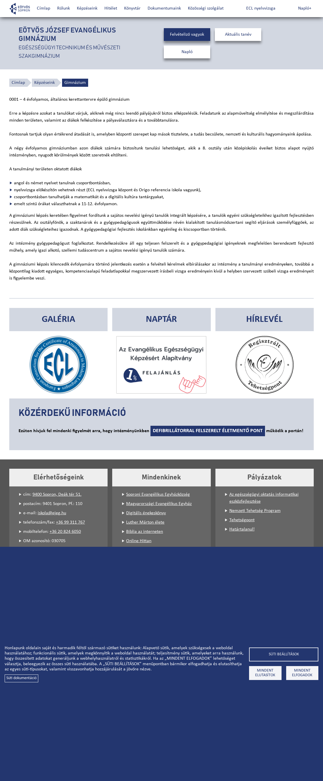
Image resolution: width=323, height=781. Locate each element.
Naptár (161, 319)
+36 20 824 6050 (65, 531)
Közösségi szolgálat (206, 8)
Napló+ (304, 8)
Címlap (43, 8)
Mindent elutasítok (265, 673)
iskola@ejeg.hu (52, 513)
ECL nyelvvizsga (260, 8)
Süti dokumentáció (21, 678)
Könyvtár (132, 8)
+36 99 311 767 (70, 522)
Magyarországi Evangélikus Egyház (159, 504)
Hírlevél (264, 319)
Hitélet (110, 8)
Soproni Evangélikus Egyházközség (158, 494)
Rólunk (63, 8)
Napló (187, 52)
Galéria (58, 319)
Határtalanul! (242, 529)
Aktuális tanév (238, 34)
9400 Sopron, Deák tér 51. (56, 494)
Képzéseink (87, 8)
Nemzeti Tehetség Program (255, 510)
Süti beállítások (284, 654)
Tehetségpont (242, 520)
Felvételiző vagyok (187, 34)
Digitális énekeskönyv (146, 513)
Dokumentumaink (164, 8)
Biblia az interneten (144, 531)
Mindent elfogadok (302, 673)
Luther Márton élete (145, 522)
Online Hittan (138, 541)
